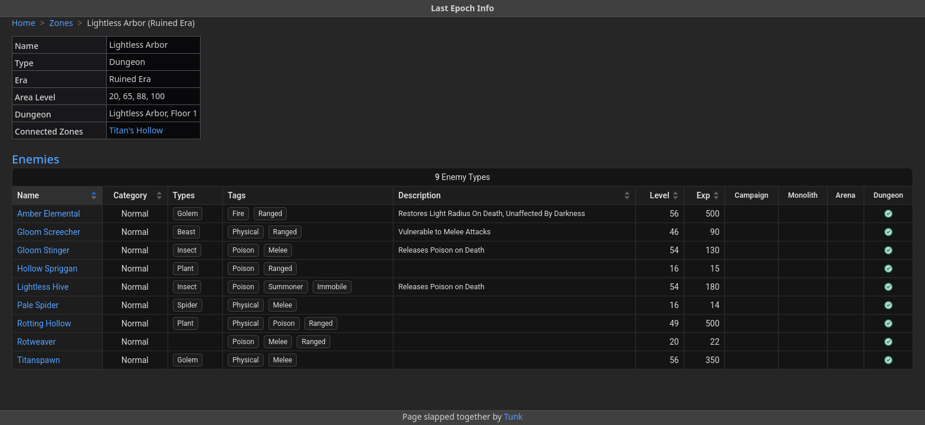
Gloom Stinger (43, 250)
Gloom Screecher (48, 232)
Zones (61, 22)
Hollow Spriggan (47, 268)
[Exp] (704, 196)
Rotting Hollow (44, 323)
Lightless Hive (42, 287)
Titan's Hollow (136, 130)
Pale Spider (37, 305)
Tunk (513, 416)
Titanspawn (38, 360)
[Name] (57, 196)
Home (23, 22)
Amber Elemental (48, 213)
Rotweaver (36, 341)
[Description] (514, 196)
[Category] (135, 196)
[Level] (660, 196)
